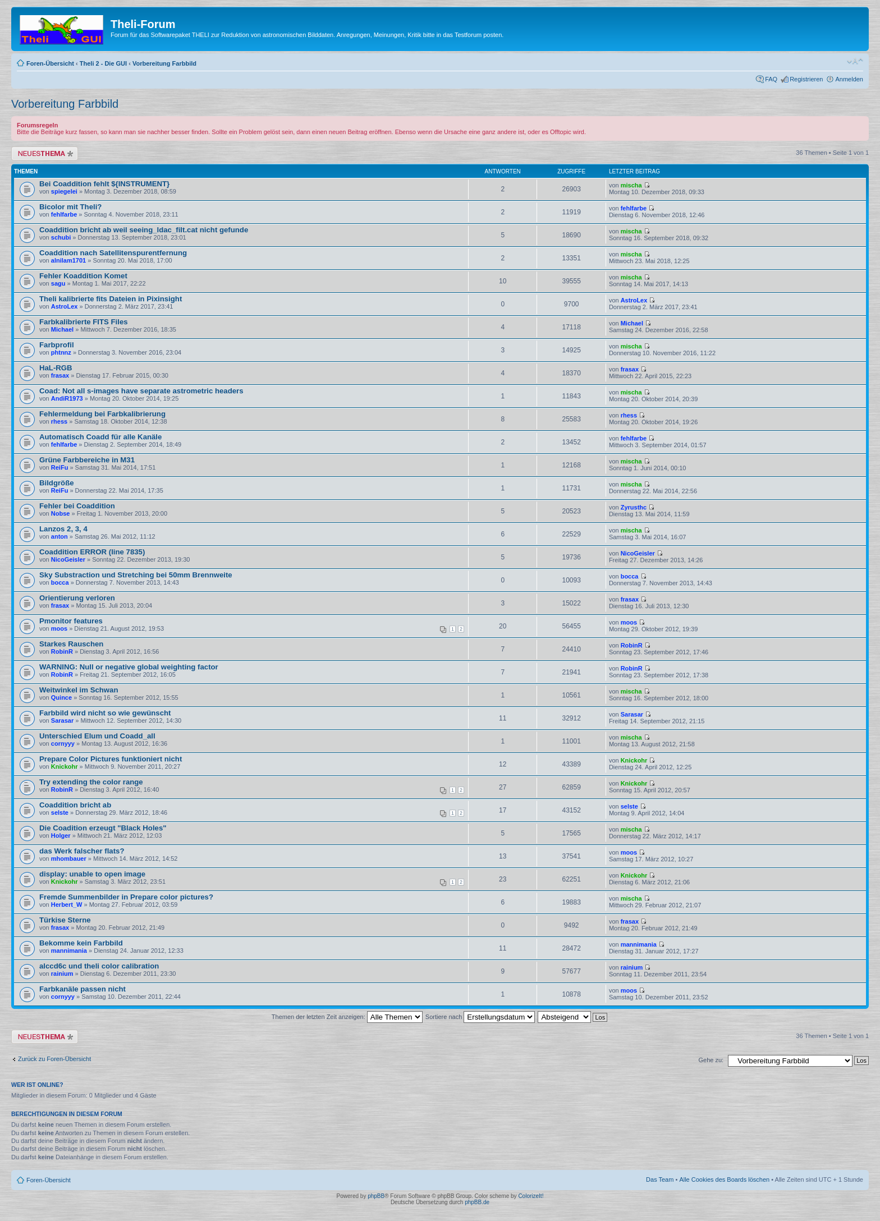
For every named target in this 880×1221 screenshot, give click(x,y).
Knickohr (64, 766)
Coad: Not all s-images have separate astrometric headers (141, 391)
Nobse (60, 513)
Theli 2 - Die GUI (103, 63)
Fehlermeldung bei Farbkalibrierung (102, 414)
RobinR (62, 651)
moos (59, 628)
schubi (61, 237)
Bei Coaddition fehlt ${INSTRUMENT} (104, 184)
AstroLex (64, 306)
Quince (61, 697)
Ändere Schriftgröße (855, 61)
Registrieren (806, 79)
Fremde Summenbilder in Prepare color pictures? (126, 897)
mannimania (69, 950)
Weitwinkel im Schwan (78, 690)
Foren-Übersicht (50, 63)
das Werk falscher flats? (81, 851)
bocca (60, 582)
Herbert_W (66, 904)
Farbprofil (56, 345)
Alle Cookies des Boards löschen (724, 1179)
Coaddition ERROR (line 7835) (92, 552)
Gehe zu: (710, 1060)
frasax (60, 375)
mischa (631, 185)
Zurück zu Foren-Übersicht (54, 1058)
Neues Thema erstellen (44, 153)
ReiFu (59, 467)
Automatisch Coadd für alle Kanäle (100, 437)
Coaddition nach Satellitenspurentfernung (113, 253)
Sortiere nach (480, 1016)
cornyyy (63, 743)
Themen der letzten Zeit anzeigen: (347, 1016)
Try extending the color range (91, 782)
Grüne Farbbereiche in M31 (87, 460)
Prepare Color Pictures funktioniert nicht (110, 759)
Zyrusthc (634, 507)
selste (59, 812)
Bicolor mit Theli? (70, 207)
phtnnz (61, 352)
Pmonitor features (71, 621)
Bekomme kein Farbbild (81, 943)
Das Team (659, 1179)
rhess (59, 421)
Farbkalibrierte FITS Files (83, 322)
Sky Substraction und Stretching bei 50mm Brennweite (135, 575)
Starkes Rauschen (71, 644)
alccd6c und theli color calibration (99, 966)
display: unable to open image (92, 874)
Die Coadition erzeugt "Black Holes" (102, 828)
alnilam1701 (68, 260)
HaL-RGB (55, 368)
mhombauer (68, 858)
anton (59, 536)
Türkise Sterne (65, 920)
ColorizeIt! (530, 1196)
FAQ (771, 79)
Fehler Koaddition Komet (83, 276)
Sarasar (62, 720)
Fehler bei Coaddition (77, 506)
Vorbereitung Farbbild (164, 63)
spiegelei (64, 191)
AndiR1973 (67, 398)
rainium (62, 973)
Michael (62, 329)
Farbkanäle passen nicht (82, 989)
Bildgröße (56, 483)
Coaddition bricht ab (75, 805)
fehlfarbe (64, 214)
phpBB (376, 1196)
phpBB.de (477, 1202)
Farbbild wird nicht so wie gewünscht (105, 713)
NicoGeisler (68, 559)
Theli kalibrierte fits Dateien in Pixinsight (110, 299)
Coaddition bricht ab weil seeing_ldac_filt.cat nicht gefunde (143, 230)
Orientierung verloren (77, 598)
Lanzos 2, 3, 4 (63, 529)
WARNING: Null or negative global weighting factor (128, 667)
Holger (61, 835)
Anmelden (849, 79)
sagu (58, 283)
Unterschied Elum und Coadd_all (97, 736)
